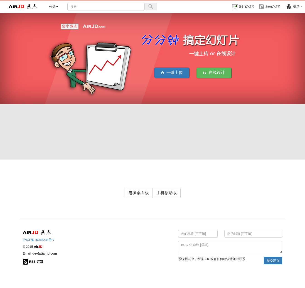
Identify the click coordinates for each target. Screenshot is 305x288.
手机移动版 (166, 192)
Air (38, 246)
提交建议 (273, 260)
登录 (294, 6)
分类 (53, 6)
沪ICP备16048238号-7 (38, 240)
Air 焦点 (23, 6)
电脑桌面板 (138, 192)
